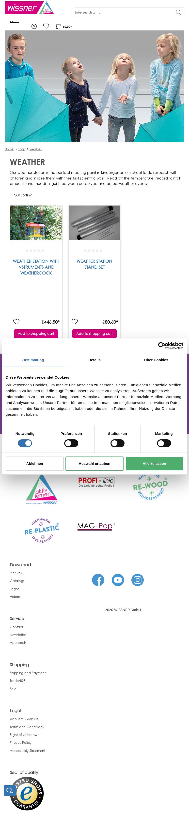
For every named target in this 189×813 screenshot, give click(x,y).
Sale (13, 689)
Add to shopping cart (36, 334)
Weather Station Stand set (94, 264)
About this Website (24, 719)
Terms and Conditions (27, 727)
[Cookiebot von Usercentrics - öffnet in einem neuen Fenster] (161, 345)
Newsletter (18, 635)
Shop (21, 149)
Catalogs (17, 581)
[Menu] (12, 22)
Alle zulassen (154, 463)
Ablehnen (34, 463)
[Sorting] (32, 195)
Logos (14, 589)
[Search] (178, 12)
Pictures (16, 573)
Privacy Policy (21, 742)
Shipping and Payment (28, 673)
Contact (16, 627)
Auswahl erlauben (94, 463)
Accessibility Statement (27, 751)
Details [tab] (94, 360)
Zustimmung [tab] (33, 360)
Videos (15, 597)
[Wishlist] (45, 26)
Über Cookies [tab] (156, 360)
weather (36, 149)
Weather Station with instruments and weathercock (36, 267)
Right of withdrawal (25, 735)
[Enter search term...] (122, 12)
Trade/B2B (17, 681)
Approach (18, 643)
